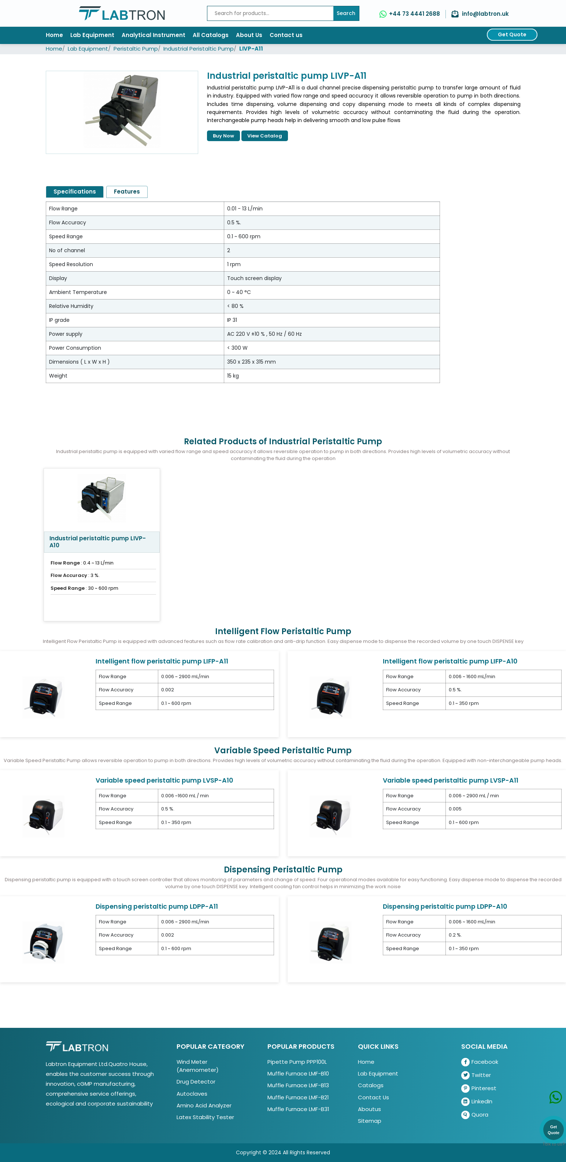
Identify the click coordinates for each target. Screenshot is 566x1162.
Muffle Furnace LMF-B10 (298, 1073)
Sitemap (369, 1121)
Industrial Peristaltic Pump (198, 48)
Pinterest (478, 1088)
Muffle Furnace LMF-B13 (298, 1085)
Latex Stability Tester (205, 1117)
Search (346, 13)
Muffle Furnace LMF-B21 (298, 1097)
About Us (249, 35)
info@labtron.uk (485, 14)
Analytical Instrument (153, 35)
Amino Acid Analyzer (204, 1105)
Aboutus (369, 1109)
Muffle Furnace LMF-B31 (298, 1109)
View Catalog (264, 135)
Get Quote (512, 34)
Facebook (479, 1062)
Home (54, 35)
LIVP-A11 (251, 48)
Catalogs (371, 1085)
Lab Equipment (92, 35)
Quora (474, 1115)
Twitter (476, 1075)
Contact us (286, 35)
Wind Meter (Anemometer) (198, 1066)
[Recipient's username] (270, 13)
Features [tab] (127, 191)
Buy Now (223, 135)
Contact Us (373, 1097)
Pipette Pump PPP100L (297, 1062)
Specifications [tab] (74, 191)
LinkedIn (476, 1101)
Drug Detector (196, 1081)
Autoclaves (192, 1093)
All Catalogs (211, 35)
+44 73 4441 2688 (414, 14)
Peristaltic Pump (136, 48)
